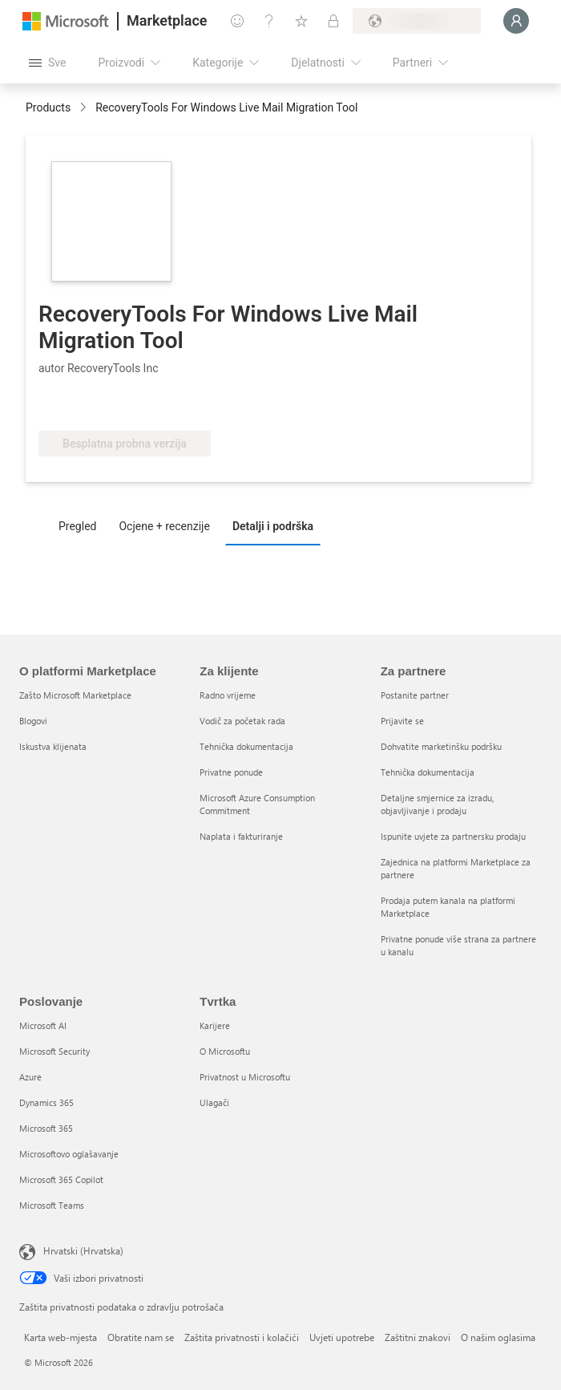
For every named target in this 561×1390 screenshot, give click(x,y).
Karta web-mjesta (60, 1337)
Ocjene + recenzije (164, 526)
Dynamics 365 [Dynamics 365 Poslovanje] (46, 1102)
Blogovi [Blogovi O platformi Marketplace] (33, 721)
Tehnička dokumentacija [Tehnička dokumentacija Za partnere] (427, 772)
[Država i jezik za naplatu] (417, 21)
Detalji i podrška (272, 526)
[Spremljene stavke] (301, 21)
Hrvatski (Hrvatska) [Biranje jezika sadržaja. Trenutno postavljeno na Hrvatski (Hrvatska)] (83, 1250)
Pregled (77, 526)
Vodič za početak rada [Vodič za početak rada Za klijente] (242, 721)
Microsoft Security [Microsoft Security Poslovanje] (54, 1051)
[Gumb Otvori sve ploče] (47, 62)
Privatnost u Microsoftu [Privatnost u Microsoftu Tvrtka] (245, 1077)
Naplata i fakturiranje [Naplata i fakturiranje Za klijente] (241, 836)
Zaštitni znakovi (417, 1337)
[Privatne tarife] (333, 21)
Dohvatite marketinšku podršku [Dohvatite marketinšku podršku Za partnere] (441, 746)
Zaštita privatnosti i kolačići (241, 1337)
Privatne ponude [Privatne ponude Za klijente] (231, 772)
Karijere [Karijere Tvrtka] (215, 1025)
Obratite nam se (140, 1337)
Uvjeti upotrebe (341, 1337)
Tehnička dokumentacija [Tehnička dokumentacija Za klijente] (246, 746)
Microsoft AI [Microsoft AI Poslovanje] (43, 1025)
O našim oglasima (498, 1337)
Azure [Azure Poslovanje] (30, 1077)
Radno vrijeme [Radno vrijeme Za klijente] (228, 695)
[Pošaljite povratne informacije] (237, 21)
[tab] (81, 525)
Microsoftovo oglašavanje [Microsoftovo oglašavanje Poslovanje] (69, 1154)
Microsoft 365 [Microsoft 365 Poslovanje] (46, 1128)
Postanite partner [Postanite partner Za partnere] (415, 695)
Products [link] (48, 107)
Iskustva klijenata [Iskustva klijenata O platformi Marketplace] (53, 746)
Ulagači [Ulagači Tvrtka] (214, 1102)
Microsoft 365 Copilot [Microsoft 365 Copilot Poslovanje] (61, 1179)
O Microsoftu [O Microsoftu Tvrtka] (225, 1051)
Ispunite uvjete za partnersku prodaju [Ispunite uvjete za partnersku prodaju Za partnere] (453, 836)
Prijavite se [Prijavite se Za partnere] (402, 721)
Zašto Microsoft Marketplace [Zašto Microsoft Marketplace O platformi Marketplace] (75, 695)
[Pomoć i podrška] (269, 21)
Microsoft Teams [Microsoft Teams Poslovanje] (51, 1205)
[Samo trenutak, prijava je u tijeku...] (516, 21)
